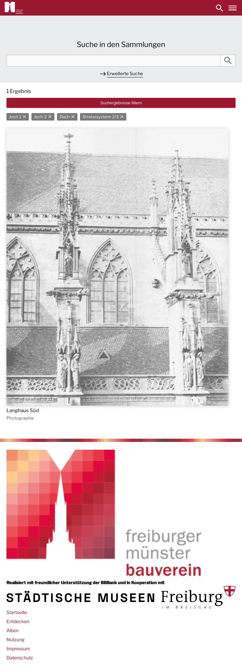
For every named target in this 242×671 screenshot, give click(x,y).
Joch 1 (15, 116)
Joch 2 (40, 116)
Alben (12, 630)
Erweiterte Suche (125, 73)
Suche (228, 60)
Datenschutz (19, 657)
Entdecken (17, 621)
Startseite (16, 612)
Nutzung (15, 639)
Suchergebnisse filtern (121, 102)
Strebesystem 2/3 (101, 116)
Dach (65, 116)
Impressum (18, 648)
